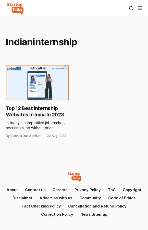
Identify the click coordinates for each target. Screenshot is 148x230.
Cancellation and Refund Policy (97, 206)
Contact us (35, 189)
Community (90, 197)
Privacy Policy (88, 189)
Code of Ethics (121, 197)
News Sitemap (93, 214)
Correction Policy (57, 214)
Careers (60, 189)
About (12, 189)
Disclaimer (22, 197)
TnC (112, 189)
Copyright (132, 189)
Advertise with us (56, 197)
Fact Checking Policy (41, 206)
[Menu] (140, 8)
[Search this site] (131, 8)
